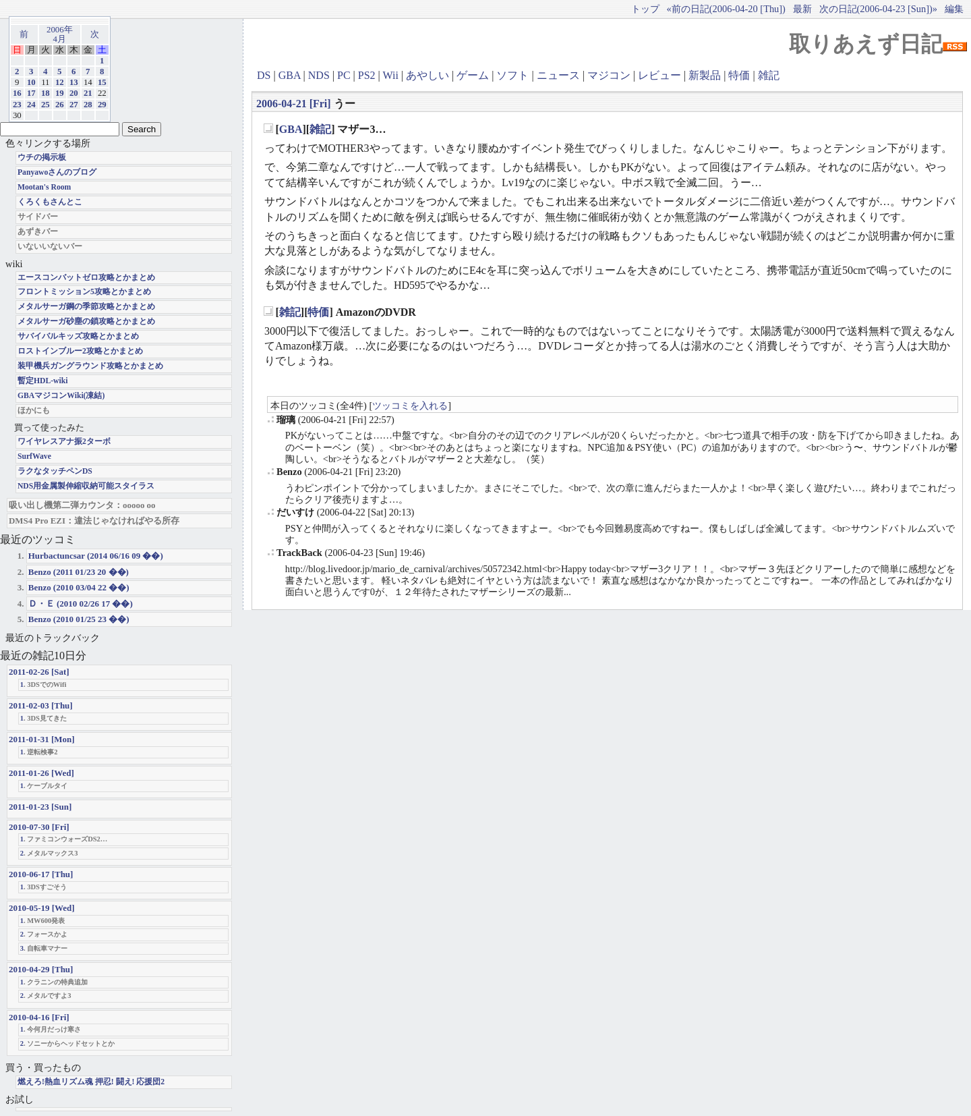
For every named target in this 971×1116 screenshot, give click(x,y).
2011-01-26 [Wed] (41, 773)
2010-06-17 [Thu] (41, 874)
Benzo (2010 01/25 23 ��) (78, 619)
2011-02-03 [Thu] (41, 705)
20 (73, 93)
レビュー (659, 75)
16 (17, 93)
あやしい (427, 75)
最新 (802, 8)
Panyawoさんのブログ (57, 172)
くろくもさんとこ (50, 202)
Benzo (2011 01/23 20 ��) (78, 572)
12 (59, 82)
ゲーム (473, 75)
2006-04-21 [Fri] (293, 103)
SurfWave (34, 456)
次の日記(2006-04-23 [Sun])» (878, 8)
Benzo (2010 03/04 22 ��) (78, 587)
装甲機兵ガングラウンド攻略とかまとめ (90, 366)
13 (73, 82)
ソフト (512, 75)
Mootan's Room (44, 187)
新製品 (704, 75)
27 (73, 104)
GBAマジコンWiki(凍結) (61, 395)
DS (263, 75)
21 (88, 93)
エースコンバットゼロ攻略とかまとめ (86, 277)
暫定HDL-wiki (43, 380)
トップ (645, 8)
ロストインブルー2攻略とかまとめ (80, 351)
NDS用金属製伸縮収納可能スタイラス (86, 486)
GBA (289, 75)
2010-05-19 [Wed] (42, 908)
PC (344, 75)
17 (31, 93)
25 (45, 104)
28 (88, 104)
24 (31, 104)
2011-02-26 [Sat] (39, 672)
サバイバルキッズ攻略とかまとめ (78, 336)
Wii (390, 75)
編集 (954, 8)
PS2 (367, 75)
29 (102, 104)
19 (59, 93)
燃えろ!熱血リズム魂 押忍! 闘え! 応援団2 (91, 1082)
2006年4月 (60, 34)
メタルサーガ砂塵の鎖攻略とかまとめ (86, 321)
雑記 (768, 75)
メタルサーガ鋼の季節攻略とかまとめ (86, 306)
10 (31, 82)
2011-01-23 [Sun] (40, 807)
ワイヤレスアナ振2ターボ (64, 441)
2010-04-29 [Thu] (41, 969)
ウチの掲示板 (42, 157)
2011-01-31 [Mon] (42, 739)
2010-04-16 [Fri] (39, 1017)
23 (17, 104)
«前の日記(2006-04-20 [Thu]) (726, 8)
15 (102, 82)
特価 (739, 75)
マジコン (608, 75)
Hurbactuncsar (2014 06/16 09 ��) (95, 556)
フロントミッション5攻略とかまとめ (84, 291)
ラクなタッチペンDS (55, 471)
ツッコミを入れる (410, 405)
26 (59, 104)
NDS (319, 75)
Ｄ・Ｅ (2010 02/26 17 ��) (80, 603)
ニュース (558, 75)
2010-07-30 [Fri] (39, 827)
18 (45, 93)
